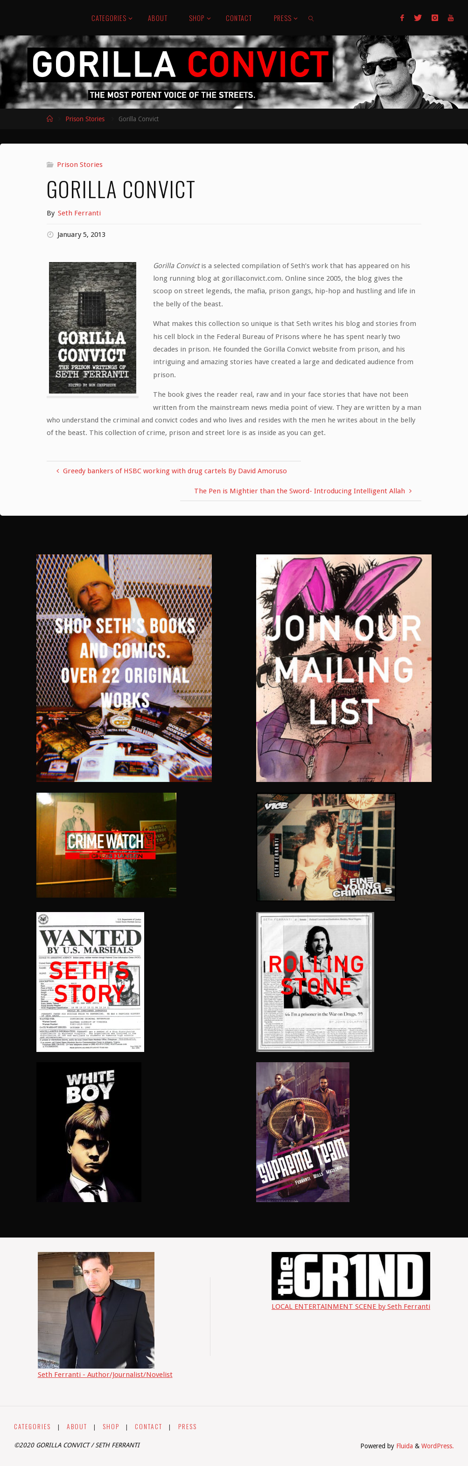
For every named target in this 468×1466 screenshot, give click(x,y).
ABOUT (77, 1426)
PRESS (187, 1426)
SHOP (111, 1426)
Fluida (403, 1446)
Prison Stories (85, 119)
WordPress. (437, 1446)
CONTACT (148, 1426)
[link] (311, 17)
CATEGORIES (32, 1426)
